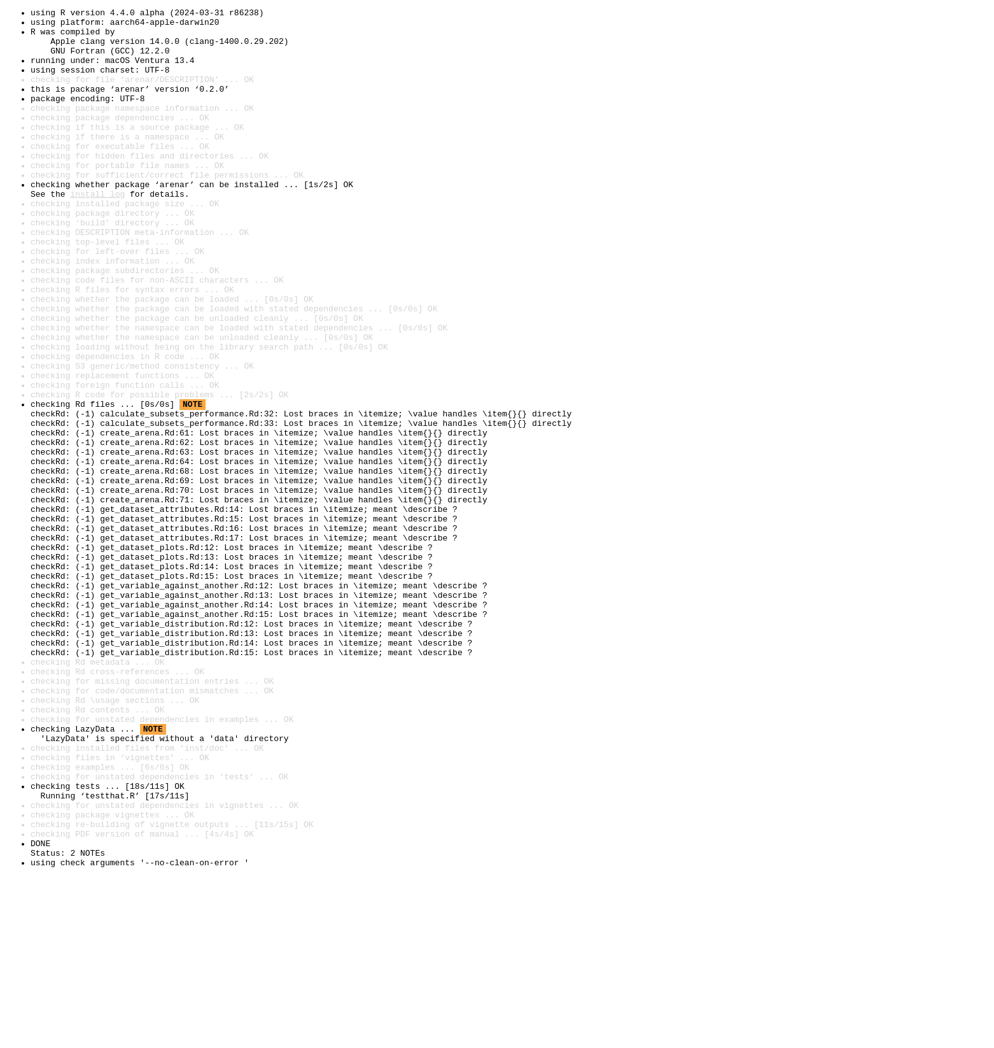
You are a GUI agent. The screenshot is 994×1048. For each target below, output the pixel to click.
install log (97, 231)
